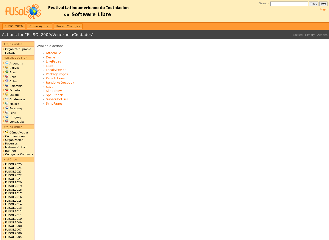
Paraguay (15, 108)
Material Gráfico (16, 147)
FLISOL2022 (13, 175)
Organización (14, 139)
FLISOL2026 (14, 26)
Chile (12, 76)
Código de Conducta (19, 154)
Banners (11, 150)
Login (323, 9)
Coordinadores (15, 136)
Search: (264, 3)
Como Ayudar (40, 26)
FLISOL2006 (13, 233)
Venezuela (16, 121)
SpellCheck (54, 95)
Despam (52, 57)
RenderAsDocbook (60, 82)
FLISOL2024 (13, 167)
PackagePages (57, 74)
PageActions (55, 78)
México (14, 103)
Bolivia (14, 67)
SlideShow (54, 91)
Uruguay (15, 117)
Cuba (13, 81)
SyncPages (54, 103)
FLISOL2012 (13, 211)
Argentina (16, 63)
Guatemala (17, 99)
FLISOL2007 (13, 229)
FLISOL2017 (13, 193)
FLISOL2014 (13, 204)
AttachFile (53, 53)
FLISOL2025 (13, 164)
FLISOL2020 (13, 182)
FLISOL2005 (13, 236)
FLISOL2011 (13, 215)
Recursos (11, 143)
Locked (297, 34)
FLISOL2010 (13, 218)
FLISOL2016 (13, 197)
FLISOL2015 (13, 200)
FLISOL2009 (13, 222)
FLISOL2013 (13, 207)
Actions (322, 34)
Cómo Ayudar (18, 132)
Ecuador (15, 90)
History (310, 34)
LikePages (53, 61)
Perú (12, 113)
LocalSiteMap (56, 70)
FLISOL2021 (13, 178)
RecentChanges (68, 26)
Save (49, 86)
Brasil (13, 72)
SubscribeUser (57, 99)
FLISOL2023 (13, 171)
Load (49, 65)
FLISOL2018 (13, 189)
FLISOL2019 (13, 186)
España (14, 94)
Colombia (16, 86)
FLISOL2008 (13, 225)
